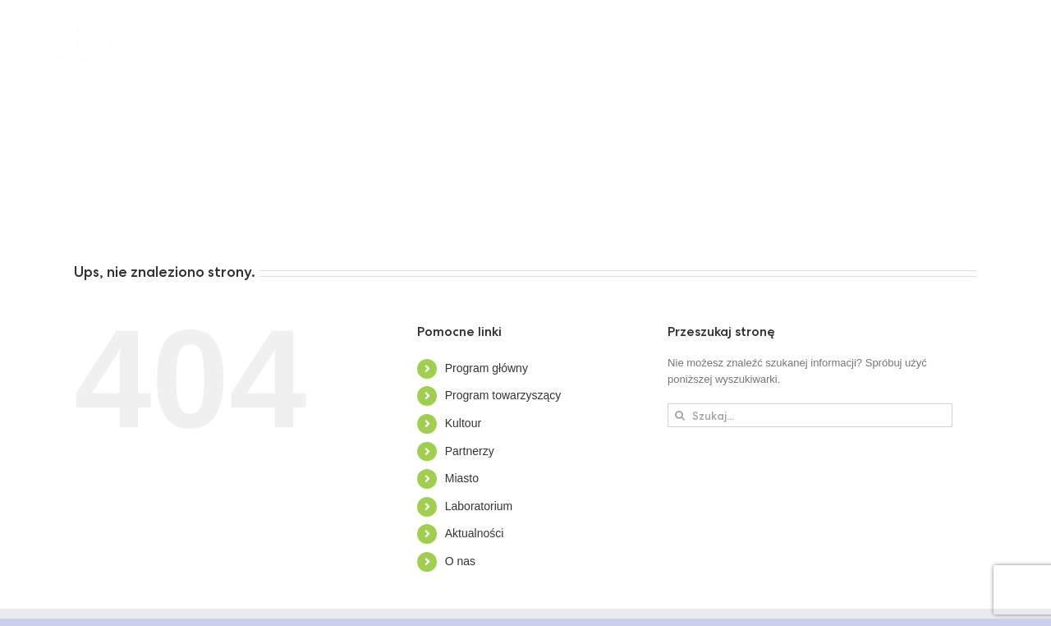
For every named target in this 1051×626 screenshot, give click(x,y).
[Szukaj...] (810, 415)
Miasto (462, 478)
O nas (460, 561)
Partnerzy (469, 451)
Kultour (463, 423)
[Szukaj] (679, 415)
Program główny (486, 368)
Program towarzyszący (503, 395)
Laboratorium (479, 506)
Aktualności (474, 533)
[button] (283, 217)
